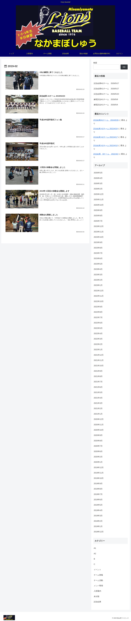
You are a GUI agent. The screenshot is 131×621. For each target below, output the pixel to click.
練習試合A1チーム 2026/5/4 (106, 105)
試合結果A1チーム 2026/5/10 (106, 94)
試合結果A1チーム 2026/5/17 (106, 89)
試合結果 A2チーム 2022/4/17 (105, 137)
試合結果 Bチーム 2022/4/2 (105, 154)
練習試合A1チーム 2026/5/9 (106, 99)
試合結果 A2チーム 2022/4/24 (105, 129)
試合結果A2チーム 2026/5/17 (106, 83)
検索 (95, 63)
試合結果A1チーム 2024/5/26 (106, 120)
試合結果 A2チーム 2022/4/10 (105, 146)
